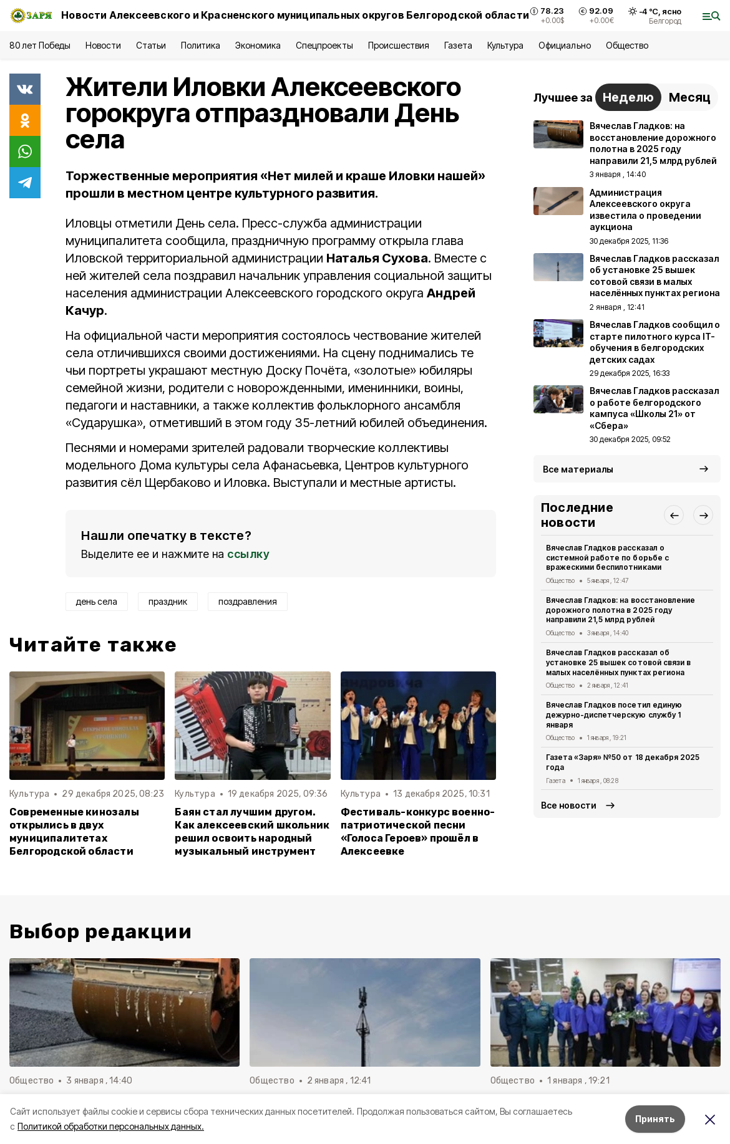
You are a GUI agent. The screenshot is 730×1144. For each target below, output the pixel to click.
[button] (674, 515)
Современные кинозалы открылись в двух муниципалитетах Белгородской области (74, 831)
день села (96, 601)
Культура (505, 45)
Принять (655, 1118)
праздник (167, 601)
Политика (200, 45)
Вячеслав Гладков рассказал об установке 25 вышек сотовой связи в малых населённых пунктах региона (618, 662)
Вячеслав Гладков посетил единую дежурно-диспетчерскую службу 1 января (614, 714)
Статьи (151, 45)
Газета (458, 45)
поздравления (247, 601)
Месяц (690, 97)
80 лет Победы (40, 45)
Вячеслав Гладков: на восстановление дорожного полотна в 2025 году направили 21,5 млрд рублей (620, 610)
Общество (627, 45)
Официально (564, 45)
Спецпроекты (324, 45)
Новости (102, 45)
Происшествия (398, 45)
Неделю (628, 97)
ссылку (248, 553)
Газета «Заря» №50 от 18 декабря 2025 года (622, 762)
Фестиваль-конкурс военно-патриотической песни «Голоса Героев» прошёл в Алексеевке (418, 831)
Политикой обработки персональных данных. (110, 1126)
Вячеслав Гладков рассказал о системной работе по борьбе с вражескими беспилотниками (607, 557)
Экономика (258, 45)
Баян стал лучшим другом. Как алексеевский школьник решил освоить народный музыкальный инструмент (252, 831)
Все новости (568, 805)
